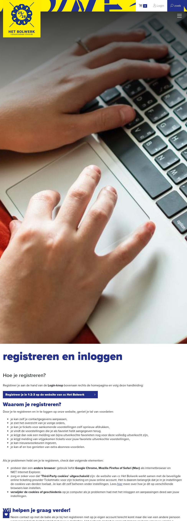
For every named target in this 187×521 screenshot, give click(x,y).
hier (119, 484)
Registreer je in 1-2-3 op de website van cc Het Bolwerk (50, 395)
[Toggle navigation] (179, 16)
